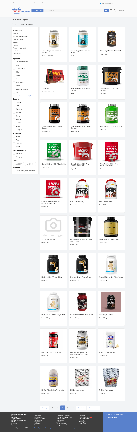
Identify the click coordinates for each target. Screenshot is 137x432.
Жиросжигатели (16, 419)
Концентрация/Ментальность (66, 425)
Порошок (19, 153)
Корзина (121, 10)
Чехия (18, 126)
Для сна (59, 422)
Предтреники (38, 420)
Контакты (25, 3)
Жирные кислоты (39, 419)
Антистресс (60, 420)
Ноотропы (82, 415)
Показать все (93, 408)
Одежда (81, 420)
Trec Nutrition (20, 68)
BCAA (13, 422)
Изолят (15, 45)
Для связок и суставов (63, 415)
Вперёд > (81, 408)
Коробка (19, 143)
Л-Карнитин (37, 415)
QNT (17, 65)
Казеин (15, 42)
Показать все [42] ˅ (25, 96)
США (17, 105)
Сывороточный (18, 39)
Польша (18, 116)
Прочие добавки (84, 419)
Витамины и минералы (18, 420)
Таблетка (19, 157)
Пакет (18, 147)
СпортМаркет (16, 19)
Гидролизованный (19, 48)
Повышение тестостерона (42, 425)
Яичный (15, 51)
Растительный (18, 54)
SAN (17, 92)
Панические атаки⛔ (85, 417)
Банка (18, 136)
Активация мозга (62, 423)
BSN (17, 72)
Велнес (15, 34)
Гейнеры (14, 423)
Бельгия (18, 123)
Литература (82, 423)
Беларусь (19, 130)
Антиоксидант (61, 419)
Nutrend (18, 79)
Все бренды (35, 3)
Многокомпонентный (20, 36)
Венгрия (19, 119)
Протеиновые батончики (64, 417)
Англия (18, 112)
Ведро (18, 140)
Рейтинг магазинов (48, 3)
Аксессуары (82, 422)
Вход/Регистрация (107, 3)
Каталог (39, 10)
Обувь (13, 415)
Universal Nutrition (22, 89)
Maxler (18, 86)
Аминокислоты (38, 417)
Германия (19, 109)
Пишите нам (112, 418)
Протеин (26, 19)
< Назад (44, 408)
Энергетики (37, 422)
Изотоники (37, 423)
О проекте (16, 3)
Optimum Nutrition (22, 62)
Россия (18, 102)
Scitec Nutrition (21, 82)
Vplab (18, 75)
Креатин (13, 425)
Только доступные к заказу (25, 171)
